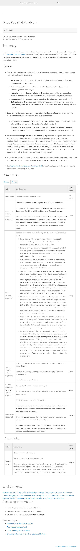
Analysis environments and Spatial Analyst (26, 166)
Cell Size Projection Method (33, 493)
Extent (5, 496)
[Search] (59, 3)
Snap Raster (51, 499)
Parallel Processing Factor (19, 499)
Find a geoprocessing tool (17, 527)
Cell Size (17, 493)
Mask (34, 496)
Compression (50, 493)
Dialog (6, 182)
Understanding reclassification (18, 531)
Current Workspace (64, 493)
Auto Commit (8, 493)
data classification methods (14, 54)
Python (14, 182)
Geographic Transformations (20, 496)
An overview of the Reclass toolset (20, 524)
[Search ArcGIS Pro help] (38, 3)
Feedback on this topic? (67, 547)
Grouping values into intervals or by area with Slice (26, 534)
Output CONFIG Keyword (47, 496)
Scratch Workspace (38, 499)
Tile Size (60, 499)
